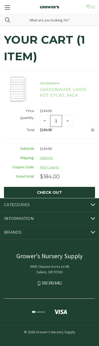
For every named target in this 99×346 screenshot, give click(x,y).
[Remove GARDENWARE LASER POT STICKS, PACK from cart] (92, 130)
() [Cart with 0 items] (90, 7)
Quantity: (27, 117)
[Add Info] (46, 158)
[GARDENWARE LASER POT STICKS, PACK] (56, 121)
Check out (49, 192)
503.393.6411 (52, 282)
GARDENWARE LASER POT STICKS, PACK (63, 92)
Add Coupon (49, 167)
